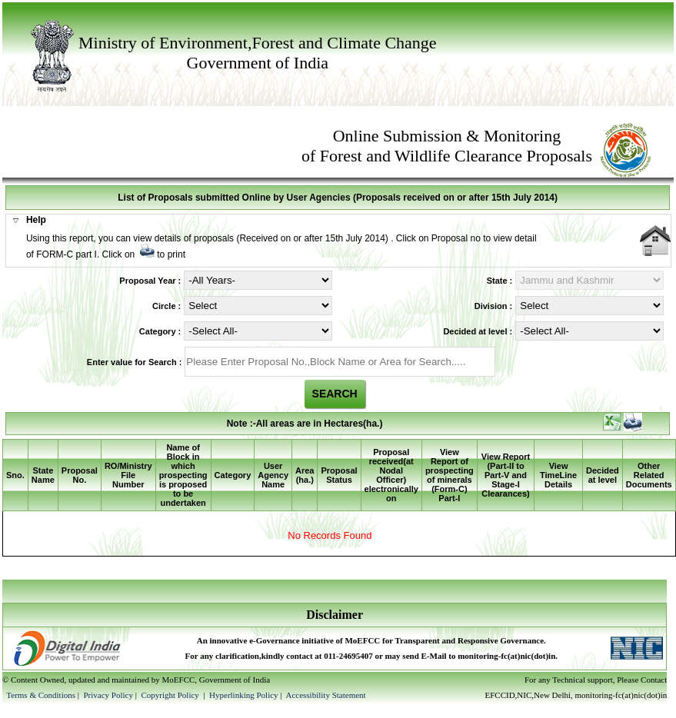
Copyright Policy (171, 695)
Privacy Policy (109, 695)
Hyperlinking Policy (243, 695)
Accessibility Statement (325, 695)
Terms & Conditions (40, 695)
